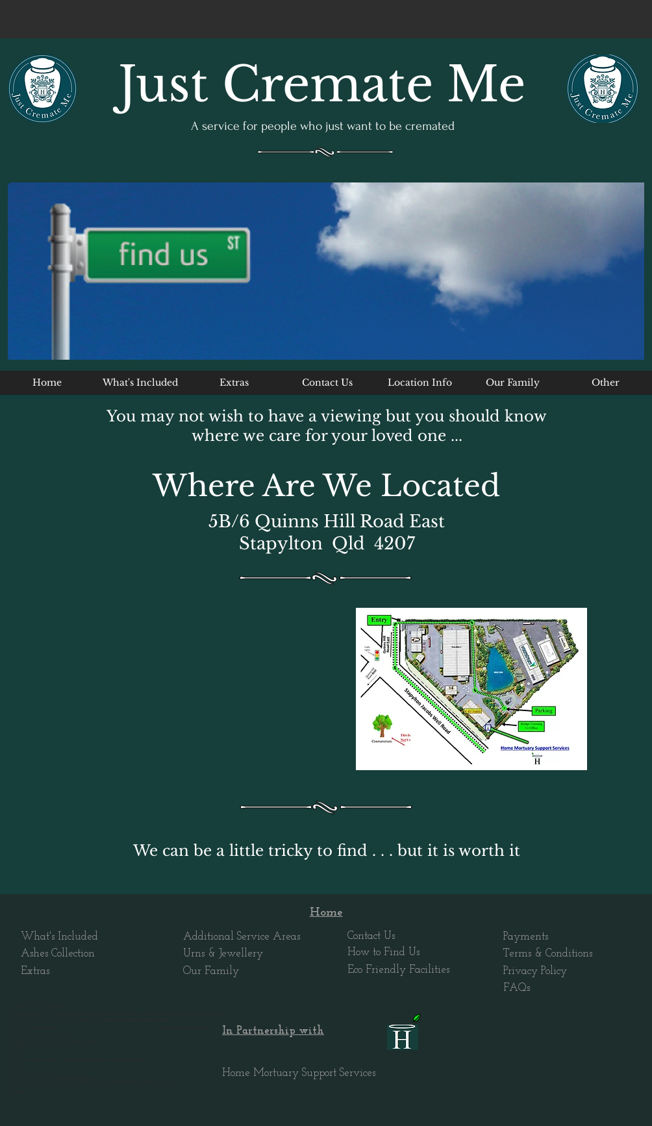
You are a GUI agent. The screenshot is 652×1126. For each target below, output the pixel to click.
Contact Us (371, 936)
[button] (419, 387)
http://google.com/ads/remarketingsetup (136, 1019)
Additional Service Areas (241, 936)
